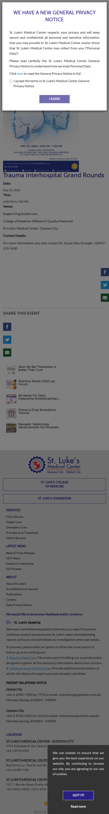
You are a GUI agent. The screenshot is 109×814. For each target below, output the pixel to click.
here (20, 73)
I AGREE (54, 99)
